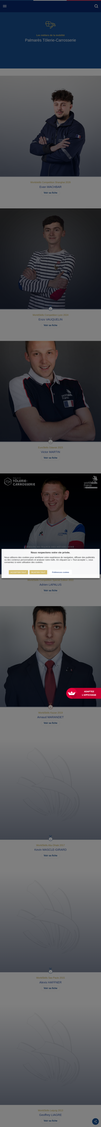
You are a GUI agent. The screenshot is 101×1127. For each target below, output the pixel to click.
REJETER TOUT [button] (38, 572)
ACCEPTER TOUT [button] (18, 572)
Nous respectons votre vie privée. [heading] (50, 552)
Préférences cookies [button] (60, 572)
